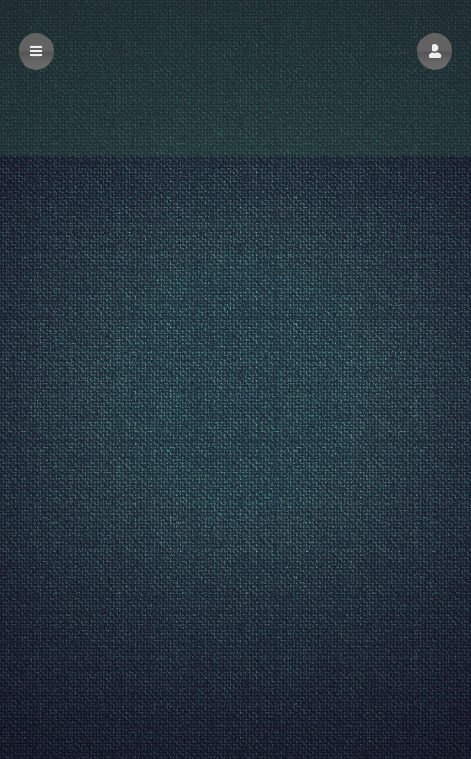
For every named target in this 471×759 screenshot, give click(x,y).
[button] (434, 51)
